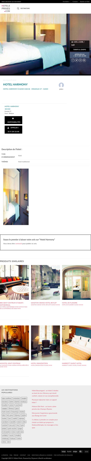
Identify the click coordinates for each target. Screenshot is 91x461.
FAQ (11, 455)
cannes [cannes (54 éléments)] (11, 405)
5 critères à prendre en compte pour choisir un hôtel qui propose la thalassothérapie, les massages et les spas (45, 424)
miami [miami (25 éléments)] (19, 422)
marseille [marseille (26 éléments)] (12, 422)
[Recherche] (18, 8)
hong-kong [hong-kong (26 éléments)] (15, 412)
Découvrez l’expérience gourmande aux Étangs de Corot (44, 414)
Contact (23, 455)
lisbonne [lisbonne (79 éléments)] (17, 415)
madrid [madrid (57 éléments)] (15, 418)
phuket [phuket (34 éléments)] (4, 428)
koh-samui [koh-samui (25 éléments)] (10, 415)
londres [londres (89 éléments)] (24, 415)
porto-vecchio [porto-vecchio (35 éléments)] (12, 428)
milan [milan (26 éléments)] (24, 422)
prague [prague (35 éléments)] (20, 428)
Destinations (25, 8)
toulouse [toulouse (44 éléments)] (12, 438)
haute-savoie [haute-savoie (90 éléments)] (6, 412)
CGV (29, 455)
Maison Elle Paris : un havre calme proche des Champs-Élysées (44, 407)
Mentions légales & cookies (42, 455)
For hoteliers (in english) (63, 455)
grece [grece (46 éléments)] (17, 408)
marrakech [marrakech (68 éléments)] (5, 422)
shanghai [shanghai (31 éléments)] (17, 435)
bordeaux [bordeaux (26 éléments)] (23, 402)
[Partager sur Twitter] (76, 60)
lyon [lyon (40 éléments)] (9, 418)
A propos (75, 1)
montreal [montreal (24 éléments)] (4, 425)
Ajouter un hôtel (84, 1)
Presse (16, 455)
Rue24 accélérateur (45, 458)
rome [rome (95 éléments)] (13, 432)
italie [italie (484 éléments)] (3, 415)
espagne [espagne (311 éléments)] (4, 408)
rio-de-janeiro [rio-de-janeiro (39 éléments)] (6, 432)
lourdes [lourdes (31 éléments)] (4, 418)
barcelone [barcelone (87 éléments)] (5, 402)
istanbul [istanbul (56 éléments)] (22, 412)
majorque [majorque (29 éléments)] (21, 418)
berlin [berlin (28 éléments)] (11, 402)
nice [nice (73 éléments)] (18, 425)
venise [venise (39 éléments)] (19, 438)
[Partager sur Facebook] (73, 60)
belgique (6, 80)
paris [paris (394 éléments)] (22, 425)
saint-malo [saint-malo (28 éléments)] (20, 432)
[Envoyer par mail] (80, 60)
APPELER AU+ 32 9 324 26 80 (79, 55)
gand (14, 80)
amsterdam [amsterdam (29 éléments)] (16, 398)
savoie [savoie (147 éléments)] (11, 435)
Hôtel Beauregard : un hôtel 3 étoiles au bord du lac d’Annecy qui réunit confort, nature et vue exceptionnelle (45, 393)
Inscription (66, 2)
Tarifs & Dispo (79, 49)
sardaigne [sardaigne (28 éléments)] (5, 435)
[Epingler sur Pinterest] (84, 60)
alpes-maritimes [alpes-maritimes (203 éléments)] (6, 398)
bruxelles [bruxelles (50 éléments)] (4, 405)
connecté (18, 243)
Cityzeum (34, 458)
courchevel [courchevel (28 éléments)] (18, 405)
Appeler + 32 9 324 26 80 (13, 129)
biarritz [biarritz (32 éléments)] (17, 402)
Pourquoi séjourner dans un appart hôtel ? (44, 401)
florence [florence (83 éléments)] (11, 408)
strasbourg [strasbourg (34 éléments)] (5, 438)
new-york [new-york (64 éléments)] (12, 425)
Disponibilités (13, 120)
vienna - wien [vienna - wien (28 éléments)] (6, 442)
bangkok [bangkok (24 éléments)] (24, 398)
